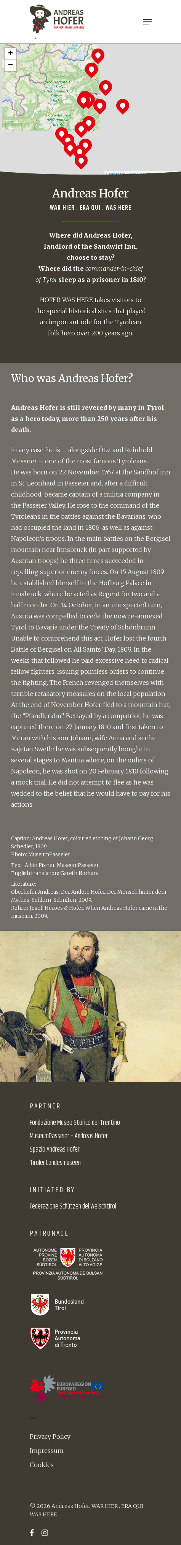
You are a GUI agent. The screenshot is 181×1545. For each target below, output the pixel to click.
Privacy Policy (50, 1436)
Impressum (47, 1450)
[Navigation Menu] (147, 22)
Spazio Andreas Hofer (55, 1149)
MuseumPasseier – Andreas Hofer (69, 1136)
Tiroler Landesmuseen (55, 1163)
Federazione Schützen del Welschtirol (73, 1206)
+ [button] (10, 54)
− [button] (10, 65)
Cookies (42, 1465)
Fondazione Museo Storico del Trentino (75, 1123)
